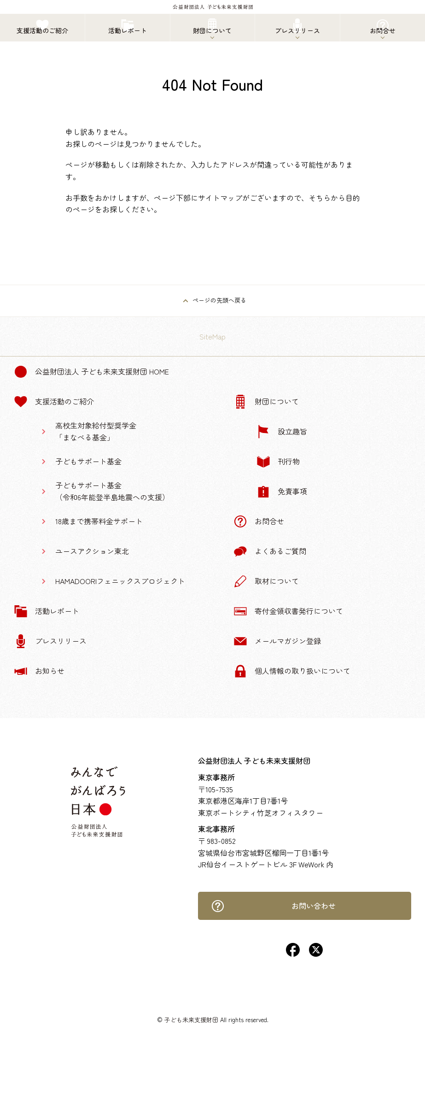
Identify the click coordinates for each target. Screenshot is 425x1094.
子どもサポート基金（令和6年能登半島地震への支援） (112, 491)
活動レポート (46, 611)
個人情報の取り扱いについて (291, 671)
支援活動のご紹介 (54, 402)
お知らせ (39, 671)
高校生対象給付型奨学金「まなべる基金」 (95, 431)
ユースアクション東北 (92, 550)
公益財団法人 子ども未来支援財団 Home (91, 372)
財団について (266, 402)
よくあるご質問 (269, 551)
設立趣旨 (281, 432)
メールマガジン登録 (277, 641)
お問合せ (258, 521)
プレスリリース (50, 641)
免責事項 (281, 491)
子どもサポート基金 (88, 461)
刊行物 (278, 461)
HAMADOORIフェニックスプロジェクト (120, 580)
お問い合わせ (273, 906)
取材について (266, 581)
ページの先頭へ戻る (219, 300)
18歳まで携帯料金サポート (99, 521)
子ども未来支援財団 (191, 1019)
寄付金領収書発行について (288, 611)
